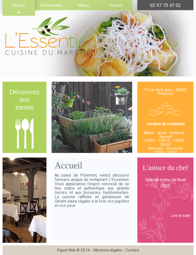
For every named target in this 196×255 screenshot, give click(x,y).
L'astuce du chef (165, 168)
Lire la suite (180, 215)
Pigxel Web (66, 250)
